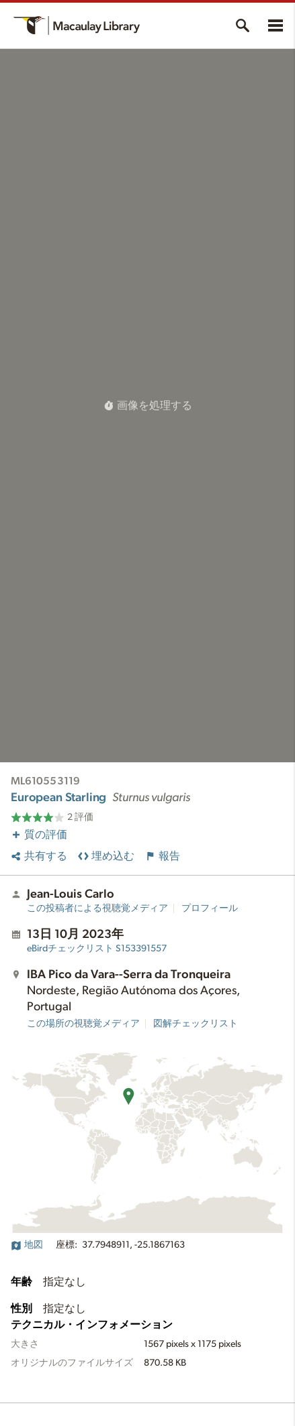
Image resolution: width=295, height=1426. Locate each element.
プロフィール (209, 908)
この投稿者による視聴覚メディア (97, 908)
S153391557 (97, 948)
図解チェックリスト (195, 1023)
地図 (27, 1245)
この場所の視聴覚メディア (83, 1023)
